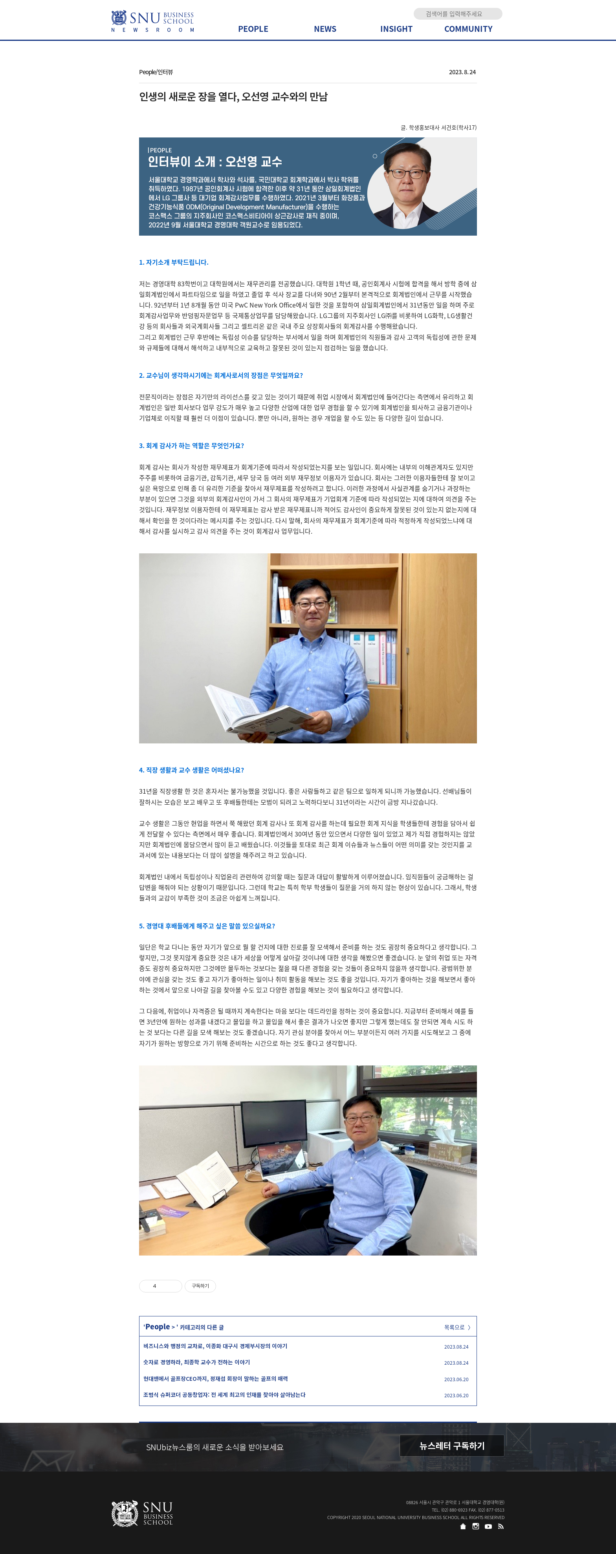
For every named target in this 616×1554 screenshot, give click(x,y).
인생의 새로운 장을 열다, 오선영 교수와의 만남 (233, 96)
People (157, 1326)
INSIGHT (396, 28)
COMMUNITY (468, 28)
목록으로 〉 (458, 1327)
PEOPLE (253, 28)
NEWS (325, 28)
